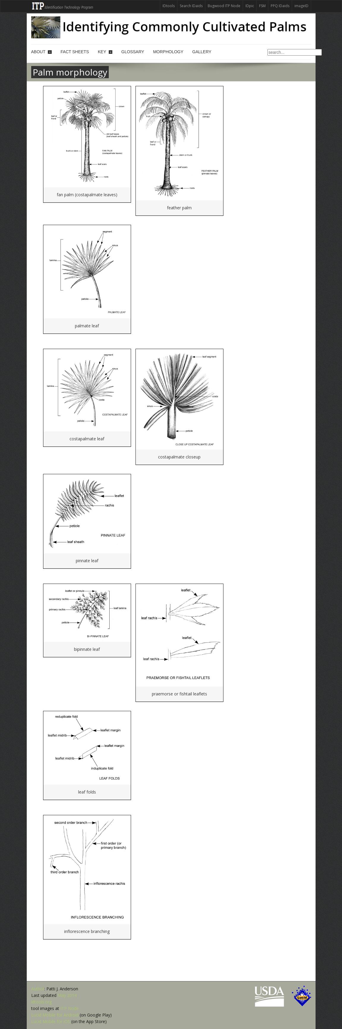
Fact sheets (75, 51)
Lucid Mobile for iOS (50, 1021)
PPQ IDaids (280, 5)
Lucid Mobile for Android (54, 1015)
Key (105, 51)
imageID (301, 5)
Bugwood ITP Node (224, 5)
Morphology (168, 51)
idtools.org (41, 1002)
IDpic (249, 5)
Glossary (132, 51)
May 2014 (67, 995)
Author (37, 989)
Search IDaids (191, 5)
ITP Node (69, 1008)
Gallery (201, 51)
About (41, 51)
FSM (262, 5)
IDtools (169, 5)
